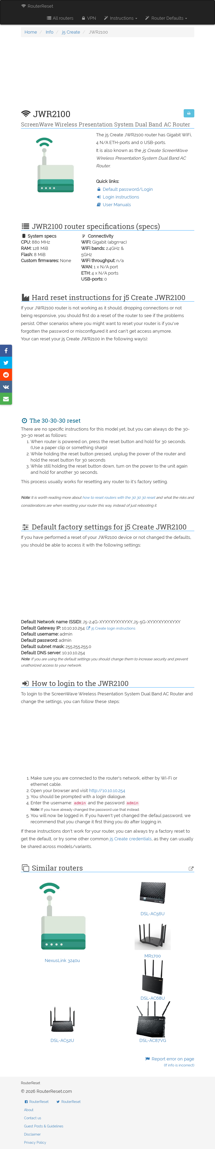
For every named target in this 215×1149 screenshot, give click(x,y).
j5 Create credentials (131, 838)
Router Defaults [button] (165, 18)
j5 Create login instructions (111, 628)
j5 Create (71, 32)
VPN (88, 18)
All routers (59, 18)
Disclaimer (32, 1134)
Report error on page (169, 1062)
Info (49, 32)
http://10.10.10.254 (107, 790)
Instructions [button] (120, 18)
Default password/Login (124, 189)
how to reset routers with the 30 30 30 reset (118, 497)
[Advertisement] (107, 75)
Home (31, 32)
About (28, 1110)
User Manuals (113, 204)
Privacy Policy (35, 1142)
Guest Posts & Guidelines (43, 1126)
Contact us (32, 1118)
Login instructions (117, 196)
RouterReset (37, 6)
